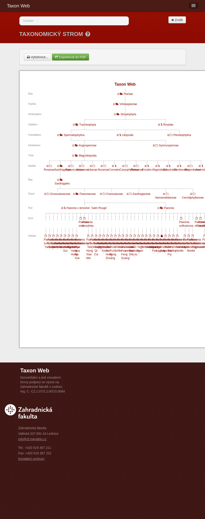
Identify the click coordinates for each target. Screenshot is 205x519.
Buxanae (103, 169)
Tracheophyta (87, 124)
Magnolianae (193, 169)
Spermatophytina (74, 135)
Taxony (28, 21)
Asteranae (82, 169)
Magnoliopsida (87, 155)
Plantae (128, 94)
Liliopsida (127, 135)
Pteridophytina (182, 135)
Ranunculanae (74, 169)
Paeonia (169, 208)
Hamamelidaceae (165, 197)
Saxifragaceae (141, 194)
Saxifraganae (63, 169)
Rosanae (49, 169)
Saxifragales (62, 183)
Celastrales (170, 169)
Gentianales (181, 169)
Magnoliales (159, 169)
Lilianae (92, 169)
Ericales (147, 169)
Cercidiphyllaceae (193, 197)
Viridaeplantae (128, 104)
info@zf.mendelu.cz (32, 439)
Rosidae (168, 124)
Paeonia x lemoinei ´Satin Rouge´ (86, 208)
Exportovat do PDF (70, 57)
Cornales (114, 169)
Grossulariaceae (60, 194)
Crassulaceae (114, 194)
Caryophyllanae (129, 169)
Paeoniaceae (88, 194)
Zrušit (177, 20)
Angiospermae (87, 145)
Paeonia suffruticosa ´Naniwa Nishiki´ (182, 247)
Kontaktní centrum (31, 459)
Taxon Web (18, 5)
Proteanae (136, 169)
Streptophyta (128, 114)
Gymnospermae (169, 145)
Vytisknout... (37, 57)
